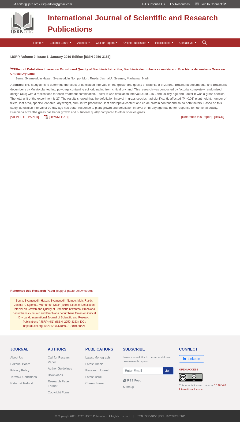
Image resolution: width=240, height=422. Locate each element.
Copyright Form (58, 392)
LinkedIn (191, 359)
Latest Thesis (94, 364)
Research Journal (97, 370)
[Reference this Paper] (196, 117)
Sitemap (128, 386)
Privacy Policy (19, 370)
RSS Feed (132, 380)
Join (168, 371)
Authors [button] (82, 43)
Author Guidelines (60, 368)
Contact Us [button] (186, 43)
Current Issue (94, 383)
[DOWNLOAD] (58, 117)
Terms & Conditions (23, 377)
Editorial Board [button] (59, 43)
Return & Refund (21, 383)
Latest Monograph (97, 357)
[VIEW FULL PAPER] (24, 117)
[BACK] (219, 117)
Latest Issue (93, 377)
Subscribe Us (153, 4)
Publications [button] (163, 43)
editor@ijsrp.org (27, 4)
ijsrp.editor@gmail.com (56, 4)
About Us (16, 357)
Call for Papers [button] (105, 43)
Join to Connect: (213, 4)
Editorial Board (20, 364)
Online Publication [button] (135, 43)
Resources (180, 4)
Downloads (55, 375)
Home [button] (37, 43)
